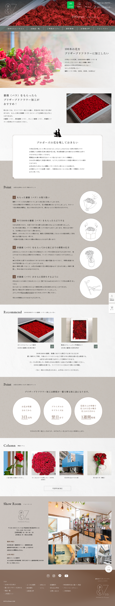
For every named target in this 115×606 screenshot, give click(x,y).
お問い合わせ (54, 591)
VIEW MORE (57, 488)
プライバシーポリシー (70, 588)
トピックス (101, 29)
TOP (108, 570)
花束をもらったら (15, 29)
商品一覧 (8, 591)
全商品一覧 (35, 29)
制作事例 (70, 29)
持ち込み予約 (54, 588)
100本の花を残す (10, 585)
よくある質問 (31, 585)
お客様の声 (85, 29)
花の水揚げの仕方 (27, 293)
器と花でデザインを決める (13, 588)
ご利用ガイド (52, 29)
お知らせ (43, 585)
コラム (42, 588)
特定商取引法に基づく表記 (72, 585)
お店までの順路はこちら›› (15, 550)
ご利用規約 (67, 591)
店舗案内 (53, 585)
